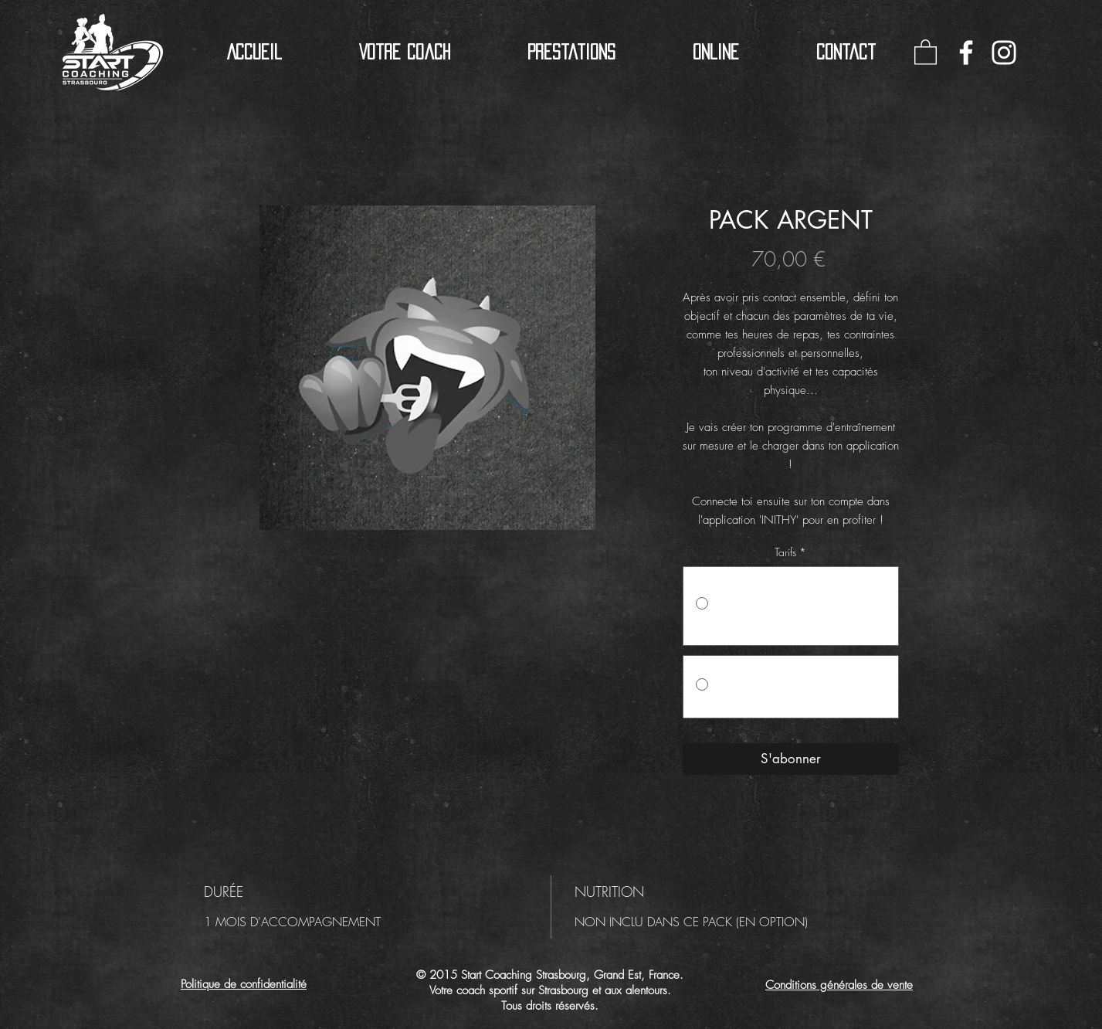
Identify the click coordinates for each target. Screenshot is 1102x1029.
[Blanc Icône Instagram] (1004, 52)
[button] (571, 52)
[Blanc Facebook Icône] (966, 52)
